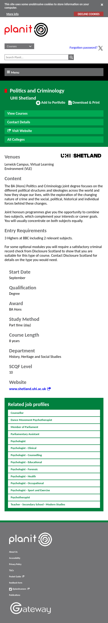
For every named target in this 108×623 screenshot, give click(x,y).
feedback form (15, 582)
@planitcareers (19, 589)
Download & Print (84, 104)
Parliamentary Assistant (25, 434)
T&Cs (11, 570)
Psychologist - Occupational (27, 483)
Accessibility (14, 558)
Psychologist (18, 441)
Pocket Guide (16, 576)
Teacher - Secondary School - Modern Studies (38, 504)
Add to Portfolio (50, 104)
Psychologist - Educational (26, 462)
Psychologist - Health (23, 476)
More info (12, 14)
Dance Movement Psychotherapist (31, 420)
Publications (14, 595)
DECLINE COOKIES (88, 14)
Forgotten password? (84, 47)
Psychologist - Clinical (23, 448)
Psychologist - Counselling (26, 455)
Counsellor (17, 412)
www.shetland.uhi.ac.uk (30, 389)
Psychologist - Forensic (24, 469)
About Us (13, 552)
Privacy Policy (15, 564)
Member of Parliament (24, 427)
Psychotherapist (20, 497)
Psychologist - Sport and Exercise (30, 490)
